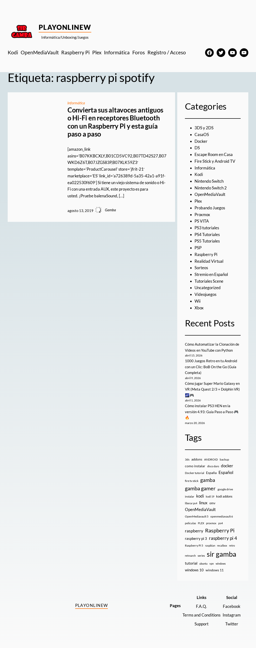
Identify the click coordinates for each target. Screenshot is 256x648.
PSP (198, 247)
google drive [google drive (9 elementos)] (225, 489)
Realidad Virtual (209, 261)
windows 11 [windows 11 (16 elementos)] (215, 570)
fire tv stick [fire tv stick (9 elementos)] (191, 481)
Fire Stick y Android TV (215, 161)
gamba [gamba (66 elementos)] (207, 480)
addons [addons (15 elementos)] (196, 459)
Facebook (231, 606)
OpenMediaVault (210, 194)
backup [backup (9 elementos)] (224, 459)
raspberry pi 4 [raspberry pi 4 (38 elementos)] (223, 538)
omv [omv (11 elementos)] (212, 503)
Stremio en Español (211, 274)
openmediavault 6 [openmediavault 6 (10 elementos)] (221, 516)
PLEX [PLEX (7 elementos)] (201, 523)
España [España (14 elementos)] (211, 473)
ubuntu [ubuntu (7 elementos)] (203, 563)
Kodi (199, 174)
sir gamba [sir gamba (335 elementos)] (221, 554)
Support (201, 623)
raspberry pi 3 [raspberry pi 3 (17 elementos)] (196, 538)
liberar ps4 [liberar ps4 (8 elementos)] (191, 503)
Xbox (199, 307)
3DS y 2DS (204, 127)
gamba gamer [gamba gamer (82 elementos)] (200, 488)
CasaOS (202, 134)
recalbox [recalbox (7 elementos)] (222, 545)
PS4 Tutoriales (207, 234)
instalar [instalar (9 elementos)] (189, 496)
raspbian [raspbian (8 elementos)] (210, 545)
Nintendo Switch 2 (211, 187)
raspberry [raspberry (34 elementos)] (194, 530)
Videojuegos (205, 294)
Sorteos (201, 267)
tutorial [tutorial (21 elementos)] (191, 563)
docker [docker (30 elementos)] (227, 465)
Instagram (232, 614)
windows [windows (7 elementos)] (221, 563)
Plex (198, 201)
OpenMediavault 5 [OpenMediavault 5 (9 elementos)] (196, 516)
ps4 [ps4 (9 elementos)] (220, 523)
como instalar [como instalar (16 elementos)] (195, 466)
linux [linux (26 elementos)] (203, 502)
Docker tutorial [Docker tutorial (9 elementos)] (194, 473)
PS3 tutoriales (207, 227)
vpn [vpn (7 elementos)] (211, 563)
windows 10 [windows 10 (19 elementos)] (194, 570)
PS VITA (202, 221)
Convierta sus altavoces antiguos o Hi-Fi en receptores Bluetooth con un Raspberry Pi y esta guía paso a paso (115, 122)
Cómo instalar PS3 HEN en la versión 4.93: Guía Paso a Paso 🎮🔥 (211, 412)
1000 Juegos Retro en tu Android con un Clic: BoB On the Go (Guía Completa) (211, 367)
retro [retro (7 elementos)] (232, 545)
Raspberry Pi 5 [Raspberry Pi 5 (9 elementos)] (194, 545)
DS (197, 147)
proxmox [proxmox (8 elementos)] (211, 523)
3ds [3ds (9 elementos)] (187, 459)
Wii (198, 301)
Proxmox (202, 214)
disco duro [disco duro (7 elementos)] (213, 466)
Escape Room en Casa (214, 154)
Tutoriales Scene (209, 281)
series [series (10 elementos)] (201, 555)
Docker (201, 141)
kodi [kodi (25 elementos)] (200, 496)
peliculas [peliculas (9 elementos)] (190, 523)
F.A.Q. (201, 606)
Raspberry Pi (206, 254)
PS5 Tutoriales (207, 240)
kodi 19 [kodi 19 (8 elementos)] (210, 496)
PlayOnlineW (65, 27)
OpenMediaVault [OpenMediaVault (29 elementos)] (200, 509)
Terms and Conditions (201, 614)
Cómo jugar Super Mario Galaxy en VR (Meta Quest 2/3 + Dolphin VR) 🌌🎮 (212, 389)
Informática (76, 103)
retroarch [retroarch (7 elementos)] (190, 555)
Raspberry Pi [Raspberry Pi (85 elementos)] (220, 530)
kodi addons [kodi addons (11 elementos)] (224, 496)
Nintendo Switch (209, 181)
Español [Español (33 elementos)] (226, 472)
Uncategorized (208, 287)
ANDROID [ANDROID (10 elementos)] (211, 459)
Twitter (231, 623)
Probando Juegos (210, 207)
